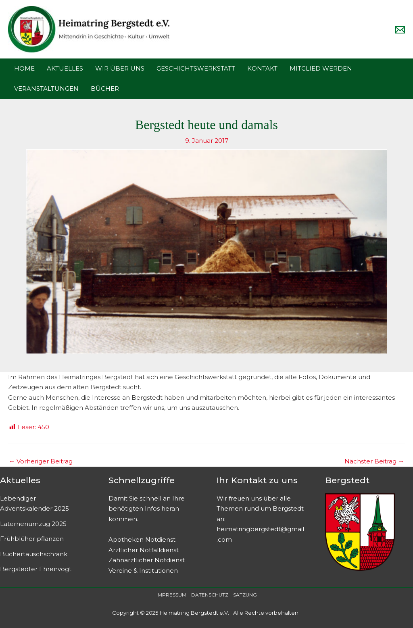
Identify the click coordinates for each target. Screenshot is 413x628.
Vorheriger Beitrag (41, 461)
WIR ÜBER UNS (119, 68)
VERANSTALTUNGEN (46, 88)
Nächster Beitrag (374, 461)
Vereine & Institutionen (143, 570)
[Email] (400, 30)
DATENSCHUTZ (209, 595)
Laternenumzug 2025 (33, 524)
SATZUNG (245, 595)
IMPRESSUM (171, 595)
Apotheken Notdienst (141, 539)
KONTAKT (262, 68)
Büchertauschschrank (33, 554)
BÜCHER (105, 88)
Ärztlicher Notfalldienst (143, 550)
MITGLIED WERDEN (321, 68)
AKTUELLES (65, 68)
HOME (24, 68)
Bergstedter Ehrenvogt (35, 569)
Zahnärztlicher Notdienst (146, 560)
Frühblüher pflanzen (32, 538)
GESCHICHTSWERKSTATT (195, 68)
